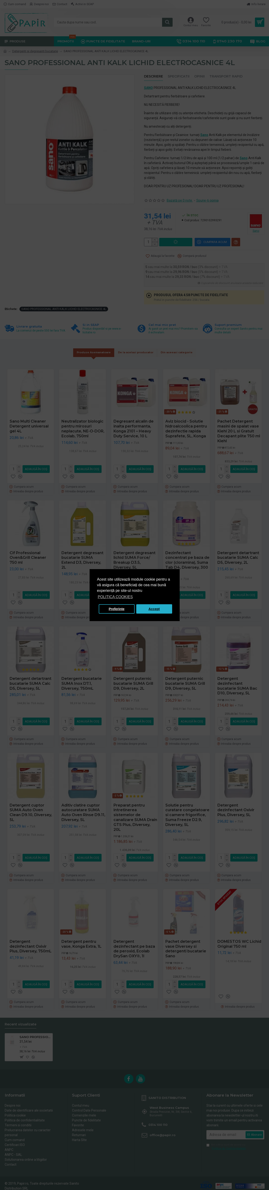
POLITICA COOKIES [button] (115, 597)
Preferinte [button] (117, 609)
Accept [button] (154, 609)
